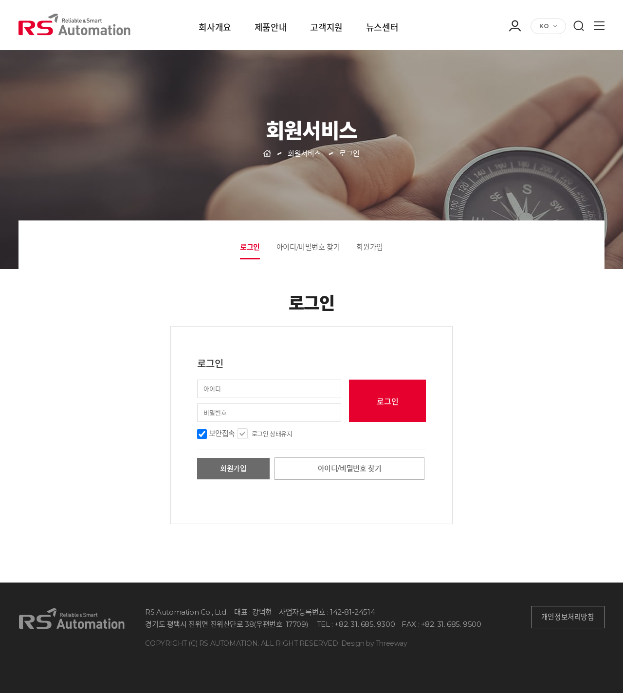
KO (544, 26)
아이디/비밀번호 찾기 (308, 247)
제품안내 (271, 28)
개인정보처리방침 (567, 617)
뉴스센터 (382, 28)
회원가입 (369, 247)
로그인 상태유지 (272, 434)
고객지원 (326, 28)
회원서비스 (304, 153)
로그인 (250, 247)
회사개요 (215, 28)
